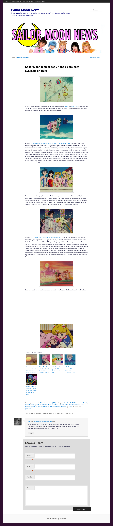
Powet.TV (6, 1)
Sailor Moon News (40, 1)
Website (29, 477)
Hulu (66, 106)
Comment (30, 488)
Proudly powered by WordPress (56, 519)
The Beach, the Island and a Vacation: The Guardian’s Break (52, 143)
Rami (29, 421)
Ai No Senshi (67, 403)
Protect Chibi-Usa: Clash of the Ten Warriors (47, 237)
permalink (28, 409)
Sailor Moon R (83, 403)
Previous (92, 57)
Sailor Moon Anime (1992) (48, 403)
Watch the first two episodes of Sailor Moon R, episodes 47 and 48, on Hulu (31, 390)
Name (30, 455)
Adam (70, 407)
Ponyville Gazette (28, 1)
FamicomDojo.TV (16, 1)
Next (99, 57)
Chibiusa (75, 403)
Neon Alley (74, 106)
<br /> (36, 306)
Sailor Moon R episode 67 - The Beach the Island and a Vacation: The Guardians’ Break (52, 405)
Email (30, 466)
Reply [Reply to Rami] (30, 433)
